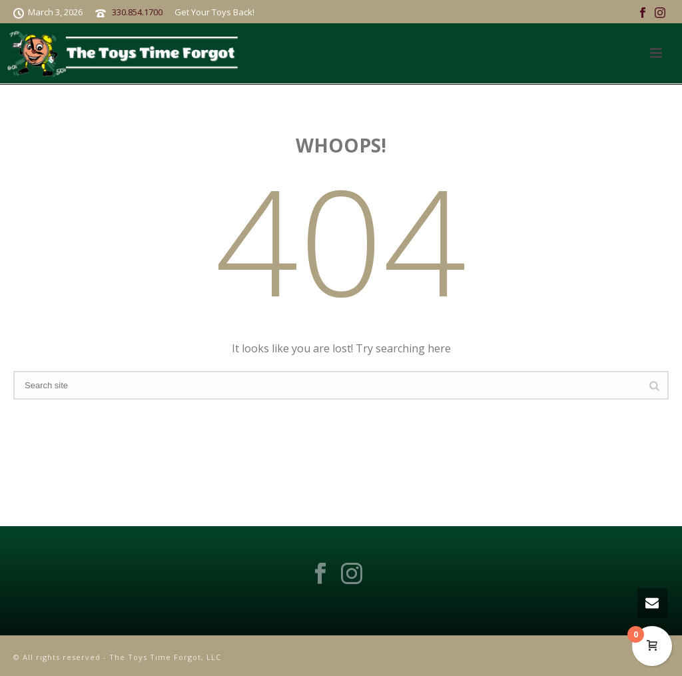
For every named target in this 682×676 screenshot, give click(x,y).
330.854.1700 (137, 12)
